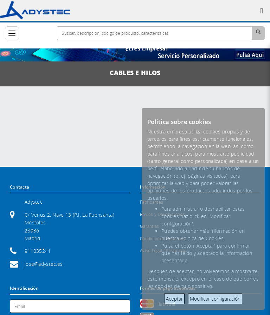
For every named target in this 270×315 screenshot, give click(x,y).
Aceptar (174, 298)
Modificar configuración (215, 298)
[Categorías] (12, 33)
